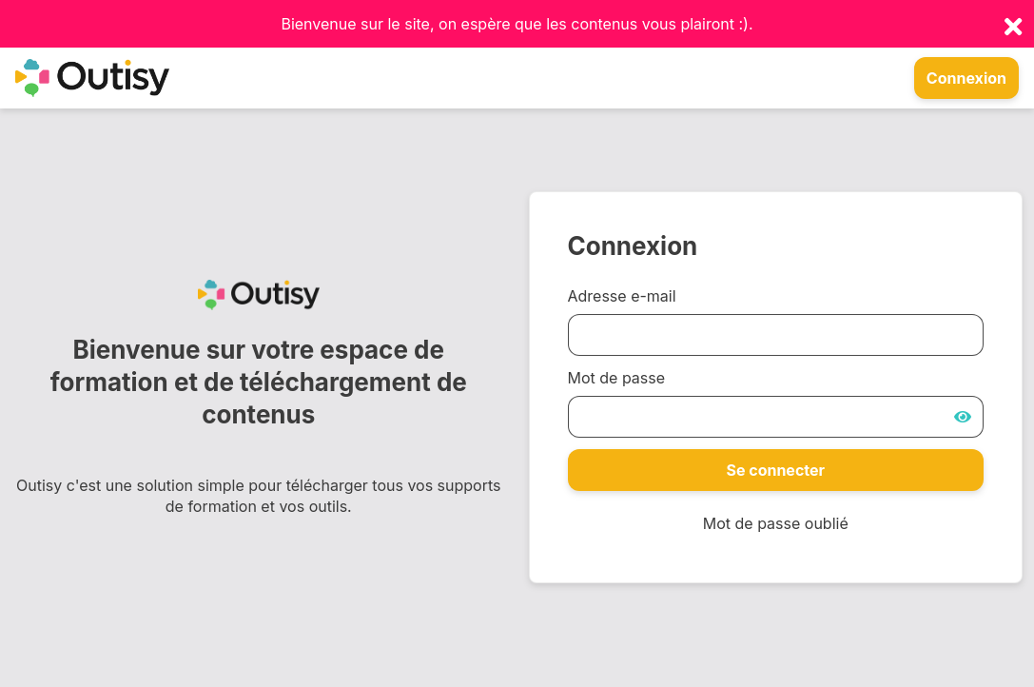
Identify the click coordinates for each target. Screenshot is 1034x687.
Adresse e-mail (622, 295)
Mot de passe (617, 377)
